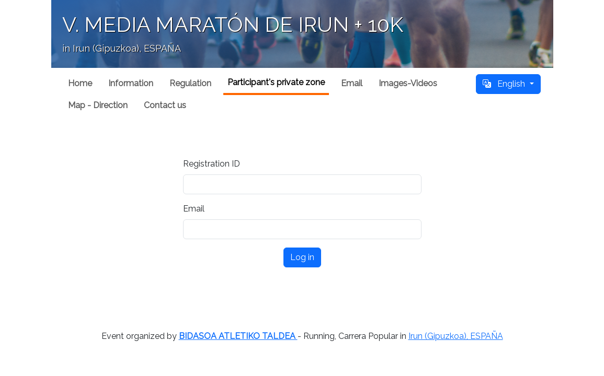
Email (351, 83)
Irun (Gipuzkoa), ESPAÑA (455, 336)
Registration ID (211, 164)
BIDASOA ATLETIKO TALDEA (238, 336)
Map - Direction (98, 105)
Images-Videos (408, 83)
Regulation (190, 83)
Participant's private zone (276, 82)
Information (130, 83)
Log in (302, 257)
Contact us (165, 105)
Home (80, 83)
